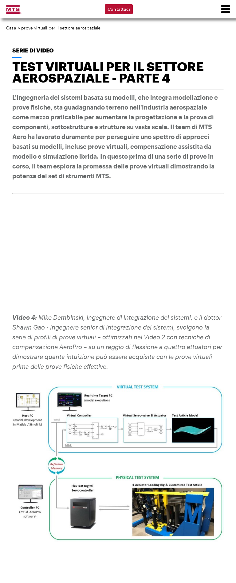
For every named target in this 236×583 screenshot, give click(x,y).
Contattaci (119, 9)
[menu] (225, 9)
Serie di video (33, 50)
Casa (11, 27)
